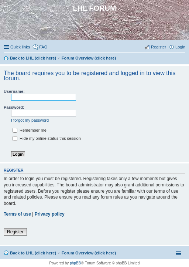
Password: (14, 107)
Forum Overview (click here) (89, 253)
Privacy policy (50, 214)
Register (15, 231)
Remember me (30, 130)
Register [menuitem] (158, 47)
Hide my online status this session (47, 138)
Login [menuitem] (180, 47)
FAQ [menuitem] (43, 47)
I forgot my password (30, 120)
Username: (14, 91)
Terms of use (17, 214)
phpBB (75, 263)
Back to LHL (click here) (33, 253)
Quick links (20, 47)
